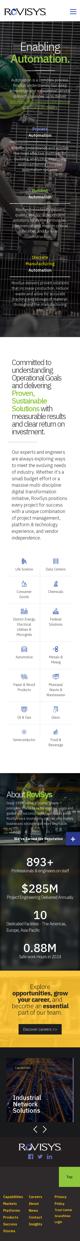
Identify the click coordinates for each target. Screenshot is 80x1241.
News (33, 1206)
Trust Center (63, 1205)
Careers (35, 1192)
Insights (35, 1219)
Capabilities (13, 1192)
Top (69, 1172)
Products (10, 1212)
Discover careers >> (40, 1026)
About (34, 1199)
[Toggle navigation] (73, 12)
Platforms (11, 1206)
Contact (35, 1212)
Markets (10, 1199)
